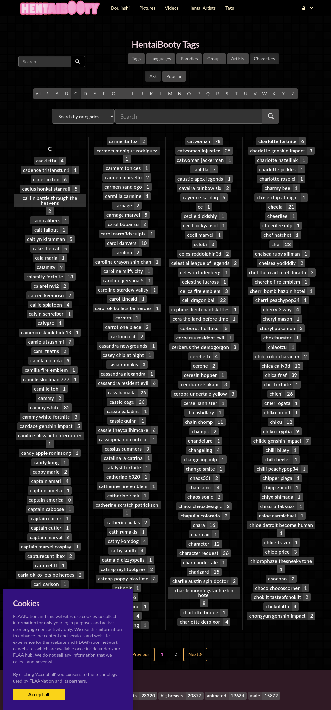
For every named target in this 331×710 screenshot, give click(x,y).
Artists (237, 58)
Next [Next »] (195, 627)
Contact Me (206, 693)
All (38, 93)
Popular (174, 76)
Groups (214, 58)
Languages (160, 58)
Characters (264, 58)
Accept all (38, 694)
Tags (136, 58)
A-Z (153, 76)
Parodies (189, 58)
